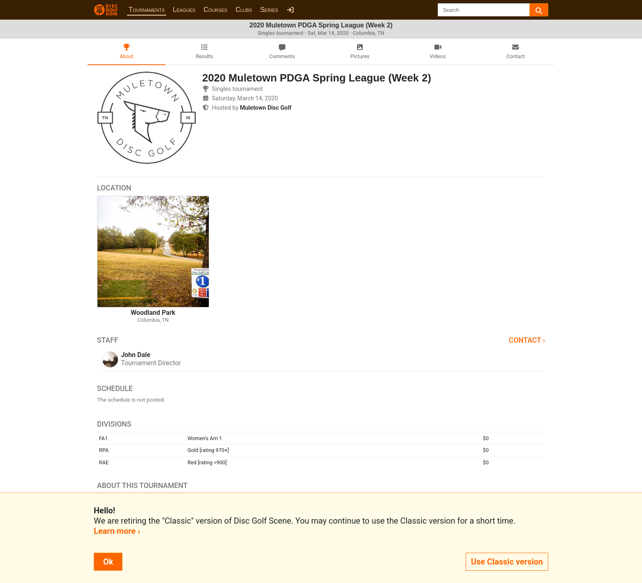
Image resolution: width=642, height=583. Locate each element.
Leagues (184, 9)
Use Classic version (507, 562)
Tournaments (147, 9)
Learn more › (117, 531)
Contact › (527, 340)
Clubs (243, 9)
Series (269, 9)
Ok (108, 562)
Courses (215, 9)
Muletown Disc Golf (266, 107)
